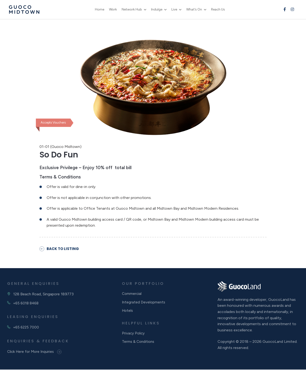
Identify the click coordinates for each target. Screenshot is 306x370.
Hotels (128, 312)
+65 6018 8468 (27, 303)
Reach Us (220, 9)
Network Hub (134, 9)
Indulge (158, 9)
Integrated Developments (144, 303)
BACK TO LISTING (59, 249)
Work (115, 9)
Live (176, 9)
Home (101, 9)
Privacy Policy (133, 335)
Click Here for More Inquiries (35, 352)
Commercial (132, 294)
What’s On (196, 9)
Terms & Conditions (139, 344)
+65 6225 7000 (26, 327)
